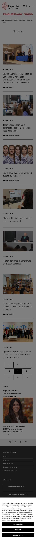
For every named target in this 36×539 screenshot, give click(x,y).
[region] (18, 518)
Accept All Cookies (18, 535)
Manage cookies (18, 524)
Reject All (18, 530)
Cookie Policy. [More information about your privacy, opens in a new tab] (19, 520)
